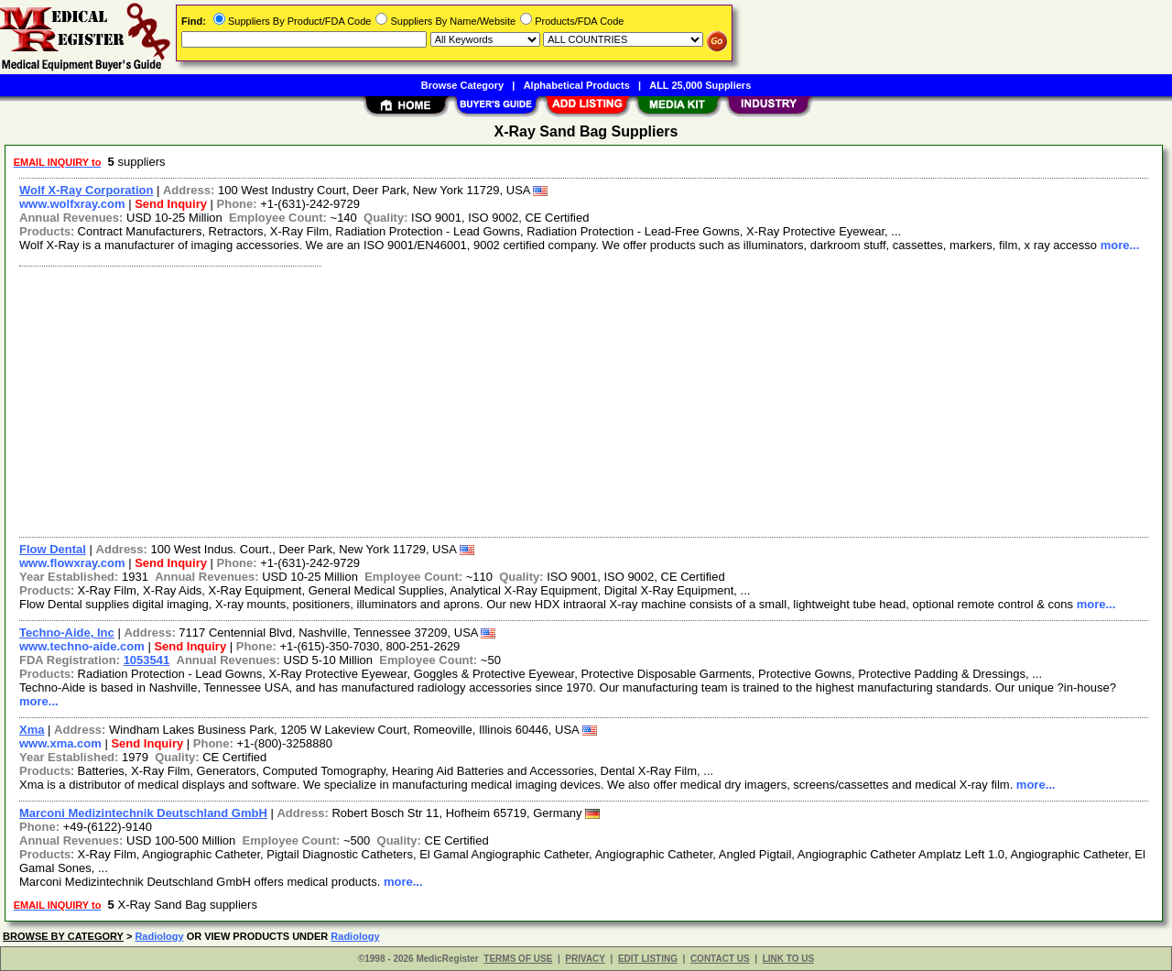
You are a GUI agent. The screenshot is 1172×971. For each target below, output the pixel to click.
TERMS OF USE (517, 959)
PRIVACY (585, 959)
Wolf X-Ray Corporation (86, 190)
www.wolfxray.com (72, 204)
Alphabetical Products (577, 85)
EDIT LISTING (648, 959)
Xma (31, 729)
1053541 (147, 660)
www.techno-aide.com (82, 646)
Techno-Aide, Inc (66, 632)
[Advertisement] (561, 399)
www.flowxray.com (72, 563)
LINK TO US (788, 959)
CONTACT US (720, 959)
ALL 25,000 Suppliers (700, 85)
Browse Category (462, 85)
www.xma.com (60, 743)
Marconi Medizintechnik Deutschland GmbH (143, 813)
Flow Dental (52, 549)
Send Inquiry (171, 204)
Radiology (159, 936)
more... (1120, 245)
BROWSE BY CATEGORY (63, 936)
